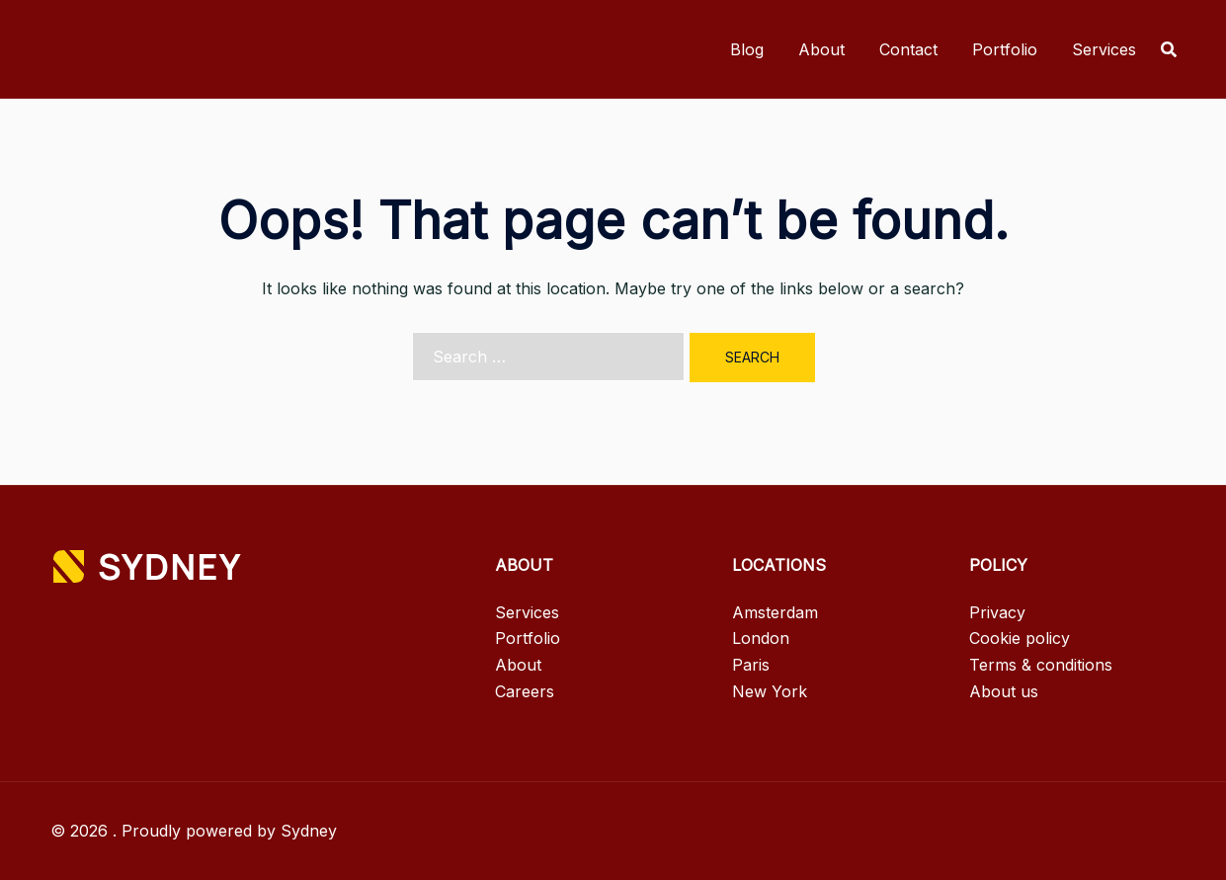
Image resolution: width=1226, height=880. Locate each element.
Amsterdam (775, 612)
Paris (751, 665)
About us (1003, 691)
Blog (747, 49)
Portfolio (1004, 49)
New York (769, 691)
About (821, 49)
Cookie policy (1019, 638)
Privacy (997, 612)
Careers (524, 691)
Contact (908, 49)
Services (1104, 49)
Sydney (309, 830)
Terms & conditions (1040, 665)
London (760, 638)
